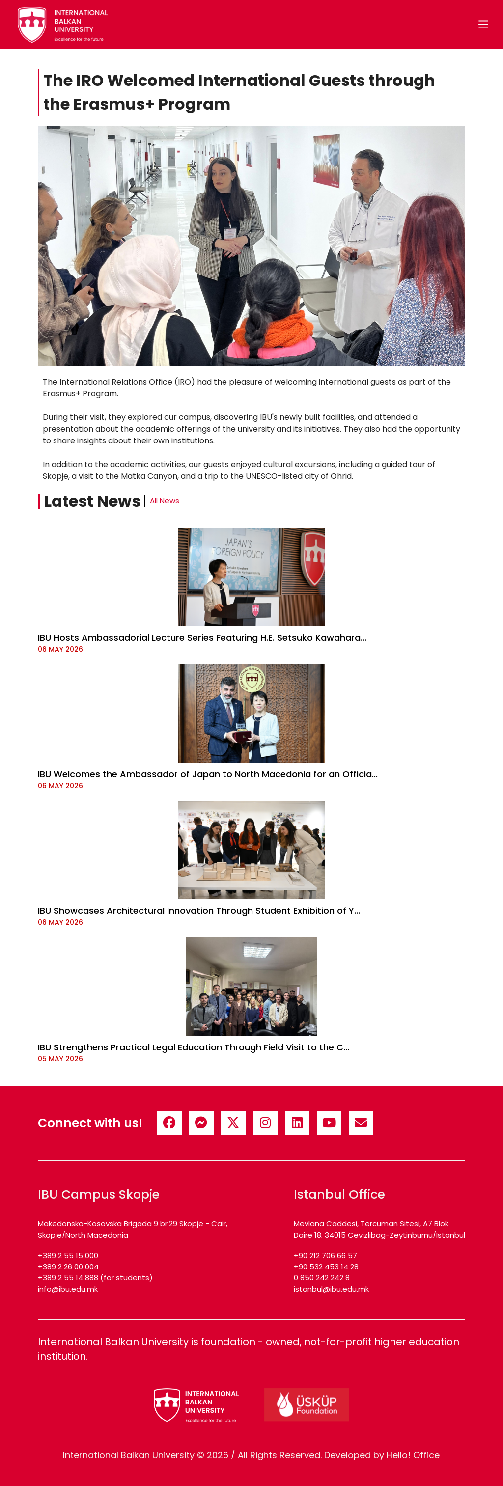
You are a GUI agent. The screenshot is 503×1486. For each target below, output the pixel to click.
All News (164, 500)
